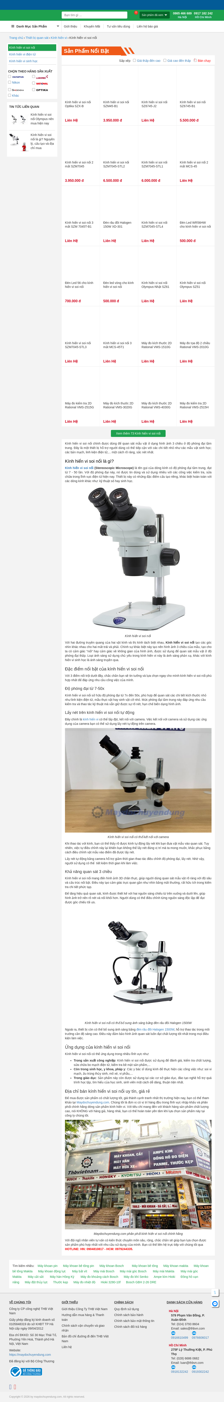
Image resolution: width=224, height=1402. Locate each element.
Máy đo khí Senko (136, 1276)
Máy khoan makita (175, 1266)
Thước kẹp (60, 1282)
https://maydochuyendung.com (30, 1354)
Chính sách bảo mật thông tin (134, 1321)
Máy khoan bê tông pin (78, 1266)
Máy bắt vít (79, 1271)
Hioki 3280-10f (111, 1282)
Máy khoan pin (48, 1266)
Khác (13, 95)
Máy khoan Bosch (112, 1266)
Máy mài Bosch (103, 1271)
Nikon (14, 82)
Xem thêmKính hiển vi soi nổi (138, 433)
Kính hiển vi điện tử (22, 54)
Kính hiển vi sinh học (23, 61)
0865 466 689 (182, 15)
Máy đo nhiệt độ (84, 1282)
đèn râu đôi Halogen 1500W (155, 1029)
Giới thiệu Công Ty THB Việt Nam (84, 1309)
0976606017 (200, 1335)
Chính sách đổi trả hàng (130, 1326)
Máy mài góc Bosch (133, 1271)
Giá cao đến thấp (177, 60)
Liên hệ (67, 1347)
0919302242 (200, 1369)
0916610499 (179, 1335)
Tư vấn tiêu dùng (118, 26)
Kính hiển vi (59, 38)
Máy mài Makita (163, 1271)
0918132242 (179, 1369)
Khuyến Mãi (92, 26)
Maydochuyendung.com (93, 1102)
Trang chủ (16, 38)
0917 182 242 (203, 15)
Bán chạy (202, 60)
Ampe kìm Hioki (164, 1276)
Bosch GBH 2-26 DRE (141, 1282)
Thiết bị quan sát (37, 38)
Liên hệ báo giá (147, 26)
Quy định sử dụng (126, 1309)
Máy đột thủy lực (36, 1282)
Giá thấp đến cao (146, 60)
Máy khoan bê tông (145, 1266)
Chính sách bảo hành (128, 1315)
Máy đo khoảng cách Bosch (99, 1276)
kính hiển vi (90, 719)
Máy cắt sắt (36, 1276)
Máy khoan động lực (52, 1271)
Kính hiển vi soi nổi (22, 47)
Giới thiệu (70, 26)
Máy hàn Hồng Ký (62, 1276)
